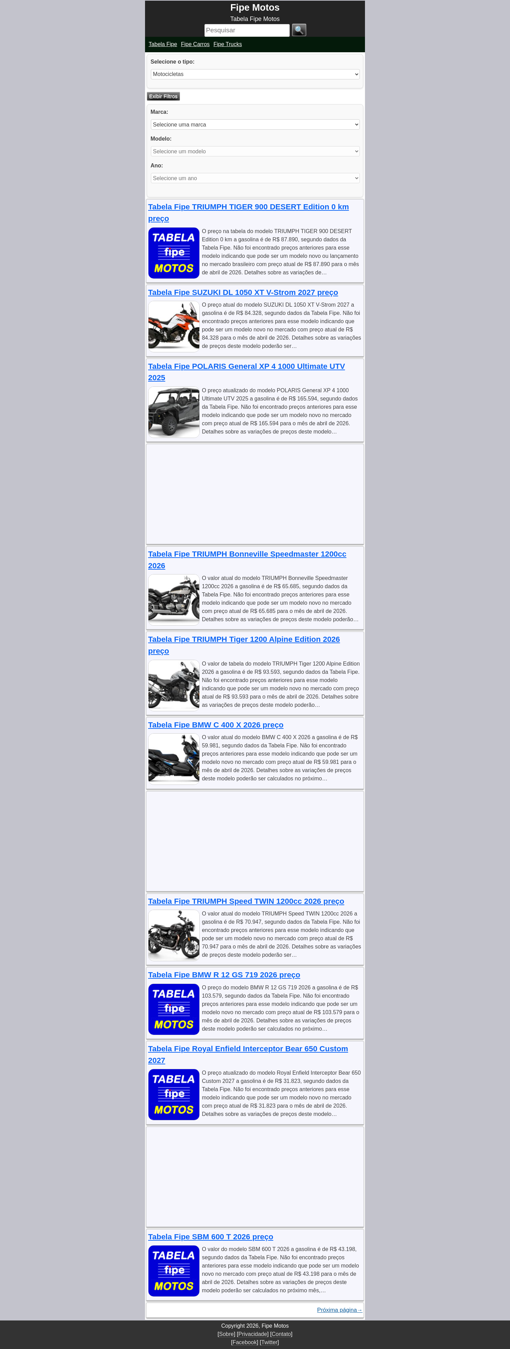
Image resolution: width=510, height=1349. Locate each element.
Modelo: (161, 139)
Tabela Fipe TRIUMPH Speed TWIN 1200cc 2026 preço (246, 901)
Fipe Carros (195, 44)
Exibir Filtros (163, 96)
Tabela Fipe (163, 44)
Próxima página (340, 1310)
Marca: (159, 112)
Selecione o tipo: (173, 62)
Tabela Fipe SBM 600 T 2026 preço (210, 1236)
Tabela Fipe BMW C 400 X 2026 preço (216, 725)
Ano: (157, 165)
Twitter (269, 1342)
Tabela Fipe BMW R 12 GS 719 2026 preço (224, 974)
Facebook (245, 1342)
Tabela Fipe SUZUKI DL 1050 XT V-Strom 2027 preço (243, 292)
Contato (281, 1334)
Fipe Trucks (227, 44)
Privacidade (253, 1334)
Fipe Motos (254, 7)
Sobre (226, 1334)
